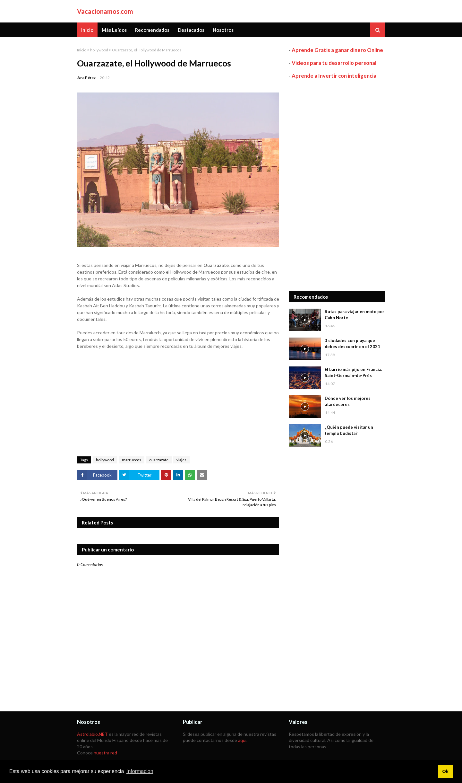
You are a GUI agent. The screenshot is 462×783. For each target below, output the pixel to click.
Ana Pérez (86, 77)
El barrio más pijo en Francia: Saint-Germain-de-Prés (353, 372)
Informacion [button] (139, 771)
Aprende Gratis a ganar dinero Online (337, 50)
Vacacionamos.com (105, 11)
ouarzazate (158, 459)
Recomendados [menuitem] (152, 30)
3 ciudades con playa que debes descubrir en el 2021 (352, 343)
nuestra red (105, 752)
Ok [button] (445, 771)
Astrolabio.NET (92, 734)
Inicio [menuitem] (87, 30)
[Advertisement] (337, 185)
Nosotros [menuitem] (223, 30)
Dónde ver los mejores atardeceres (348, 401)
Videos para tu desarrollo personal (334, 62)
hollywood (99, 50)
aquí (242, 740)
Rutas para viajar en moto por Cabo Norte (354, 315)
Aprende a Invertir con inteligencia (334, 75)
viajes (181, 459)
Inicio (81, 50)
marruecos (131, 459)
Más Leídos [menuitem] (114, 30)
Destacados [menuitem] (191, 30)
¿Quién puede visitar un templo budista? (349, 430)
